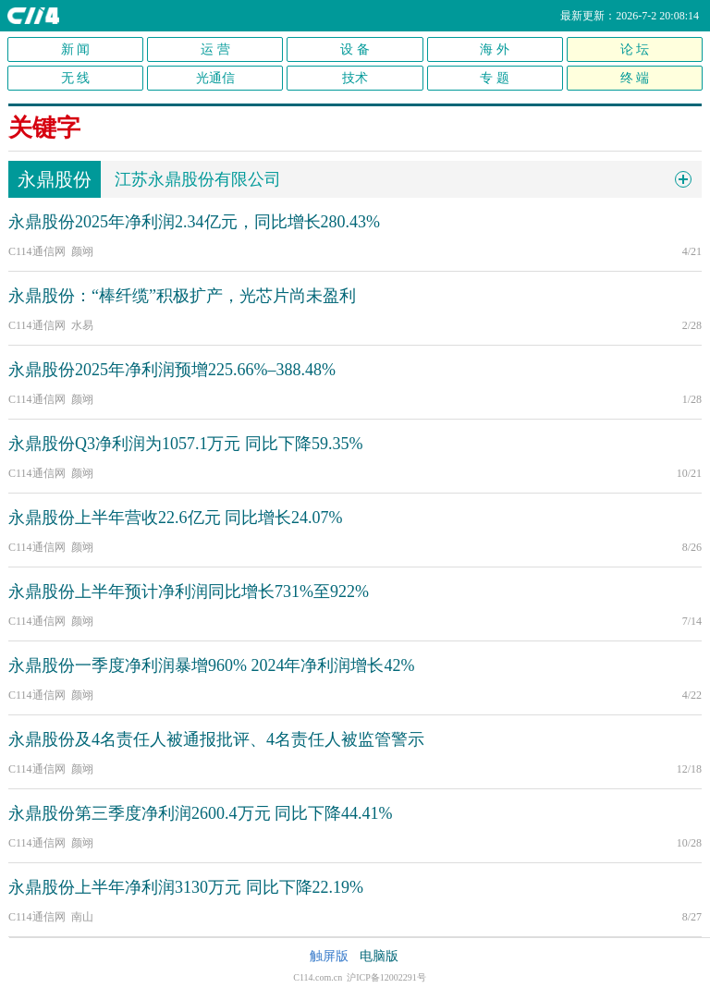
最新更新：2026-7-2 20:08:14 (629, 15)
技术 (355, 78)
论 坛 (635, 49)
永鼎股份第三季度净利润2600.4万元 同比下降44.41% (200, 813)
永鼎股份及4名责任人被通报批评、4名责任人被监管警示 (216, 739)
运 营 (215, 49)
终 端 (635, 78)
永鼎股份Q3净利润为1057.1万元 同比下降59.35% (185, 443)
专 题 (494, 78)
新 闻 (76, 49)
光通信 (215, 78)
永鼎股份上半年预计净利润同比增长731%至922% (188, 591)
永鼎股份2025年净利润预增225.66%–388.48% (172, 369)
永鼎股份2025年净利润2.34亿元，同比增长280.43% (194, 222)
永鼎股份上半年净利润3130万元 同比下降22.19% (185, 887)
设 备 (355, 49)
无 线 (76, 78)
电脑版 (379, 956)
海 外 (494, 49)
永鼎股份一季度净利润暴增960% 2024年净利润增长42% (211, 665)
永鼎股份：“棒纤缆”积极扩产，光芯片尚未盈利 (182, 296)
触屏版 (329, 956)
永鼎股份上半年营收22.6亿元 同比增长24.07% (175, 517)
